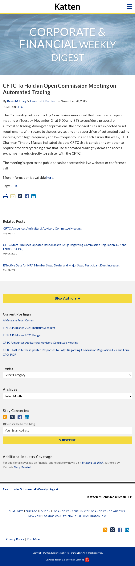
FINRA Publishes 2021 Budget (22, 335)
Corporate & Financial (67, 44)
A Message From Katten (18, 320)
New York (35, 516)
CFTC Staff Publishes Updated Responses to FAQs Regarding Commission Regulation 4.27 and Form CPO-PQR (64, 246)
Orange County (55, 516)
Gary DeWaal (22, 467)
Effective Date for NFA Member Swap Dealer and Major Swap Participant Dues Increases (61, 265)
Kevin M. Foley (16, 101)
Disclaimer (34, 539)
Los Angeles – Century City (71, 511)
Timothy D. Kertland (43, 101)
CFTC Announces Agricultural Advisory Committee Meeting (42, 228)
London (45, 511)
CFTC (19, 106)
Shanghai (75, 516)
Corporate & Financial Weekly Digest (31, 489)
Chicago (32, 511)
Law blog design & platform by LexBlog (67, 559)
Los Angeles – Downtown (107, 511)
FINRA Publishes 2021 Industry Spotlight (29, 327)
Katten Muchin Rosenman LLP (109, 497)
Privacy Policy (15, 539)
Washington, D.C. (95, 516)
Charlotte (16, 511)
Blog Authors (41, 297)
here (49, 177)
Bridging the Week (92, 462)
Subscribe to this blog (19, 424)
